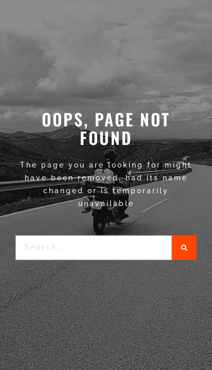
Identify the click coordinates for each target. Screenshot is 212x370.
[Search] (184, 247)
